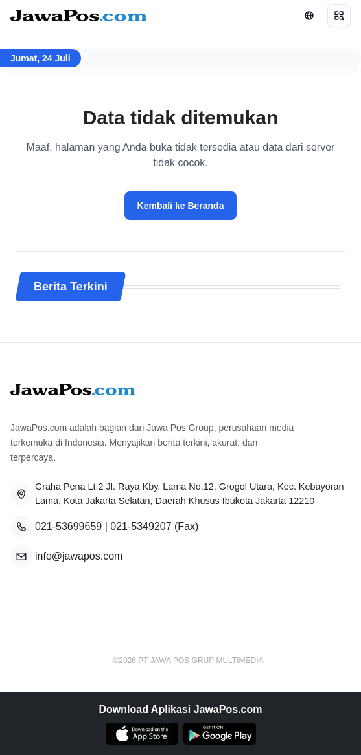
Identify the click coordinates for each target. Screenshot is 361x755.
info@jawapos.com (78, 556)
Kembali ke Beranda (180, 206)
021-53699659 (68, 526)
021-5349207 (140, 526)
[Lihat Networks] (309, 15)
